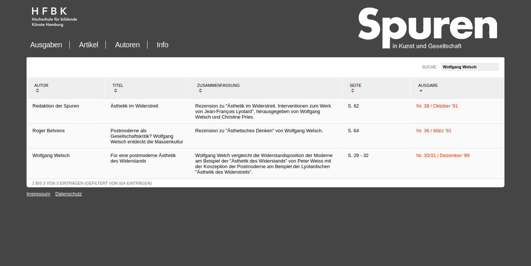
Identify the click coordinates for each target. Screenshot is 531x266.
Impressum (38, 194)
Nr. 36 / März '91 (433, 130)
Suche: (460, 67)
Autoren (127, 45)
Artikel (88, 45)
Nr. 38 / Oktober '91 (437, 106)
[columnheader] (66, 88)
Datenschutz (68, 194)
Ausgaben (46, 45)
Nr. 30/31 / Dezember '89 (442, 155)
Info (162, 45)
